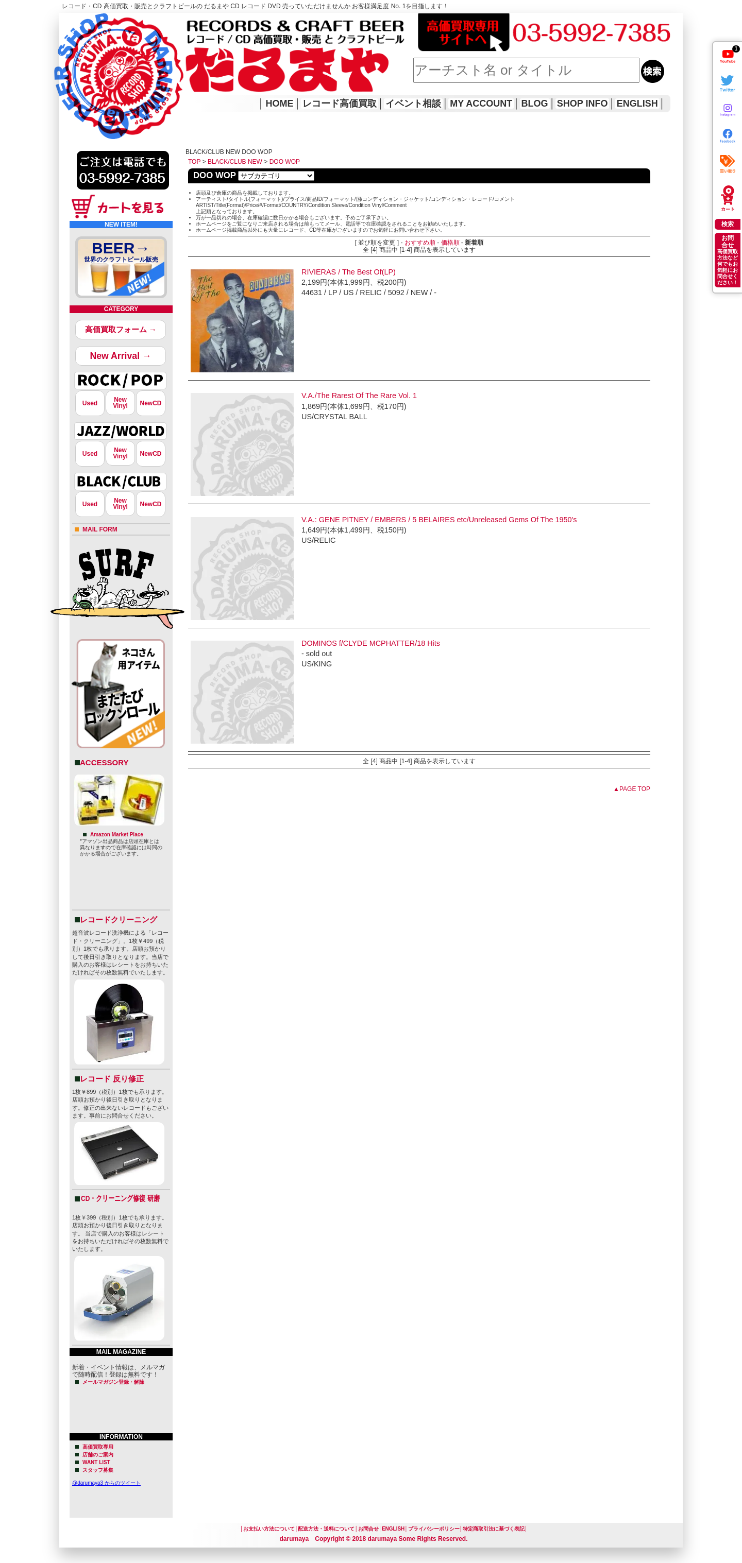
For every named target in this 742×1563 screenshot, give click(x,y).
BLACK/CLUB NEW (235, 161)
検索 (727, 224)
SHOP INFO (582, 103)
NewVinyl (120, 402)
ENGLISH (637, 103)
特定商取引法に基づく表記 (494, 1529)
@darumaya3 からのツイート (106, 1483)
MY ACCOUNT (481, 103)
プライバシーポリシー (434, 1529)
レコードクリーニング (118, 919)
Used (89, 403)
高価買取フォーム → (121, 329)
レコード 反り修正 (112, 1078)
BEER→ (121, 253)
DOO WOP (284, 161)
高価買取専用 (97, 1447)
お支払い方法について (269, 1529)
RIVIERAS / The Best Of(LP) (348, 272)
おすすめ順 (419, 242)
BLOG (534, 103)
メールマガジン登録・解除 (113, 1382)
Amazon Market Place (116, 834)
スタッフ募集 (97, 1470)
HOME (73, 61)
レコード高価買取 (339, 103)
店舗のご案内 (97, 1454)
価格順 (450, 242)
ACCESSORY (104, 762)
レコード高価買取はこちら (101, 21)
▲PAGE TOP (631, 789)
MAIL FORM (99, 529)
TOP (194, 161)
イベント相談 (413, 103)
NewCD (150, 403)
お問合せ (368, 1529)
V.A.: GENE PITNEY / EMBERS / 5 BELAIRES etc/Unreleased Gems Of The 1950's (439, 520)
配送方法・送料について (326, 1529)
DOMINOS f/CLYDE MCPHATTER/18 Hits (370, 643)
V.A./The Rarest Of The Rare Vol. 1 (359, 395)
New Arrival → (120, 356)
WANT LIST (96, 1462)
